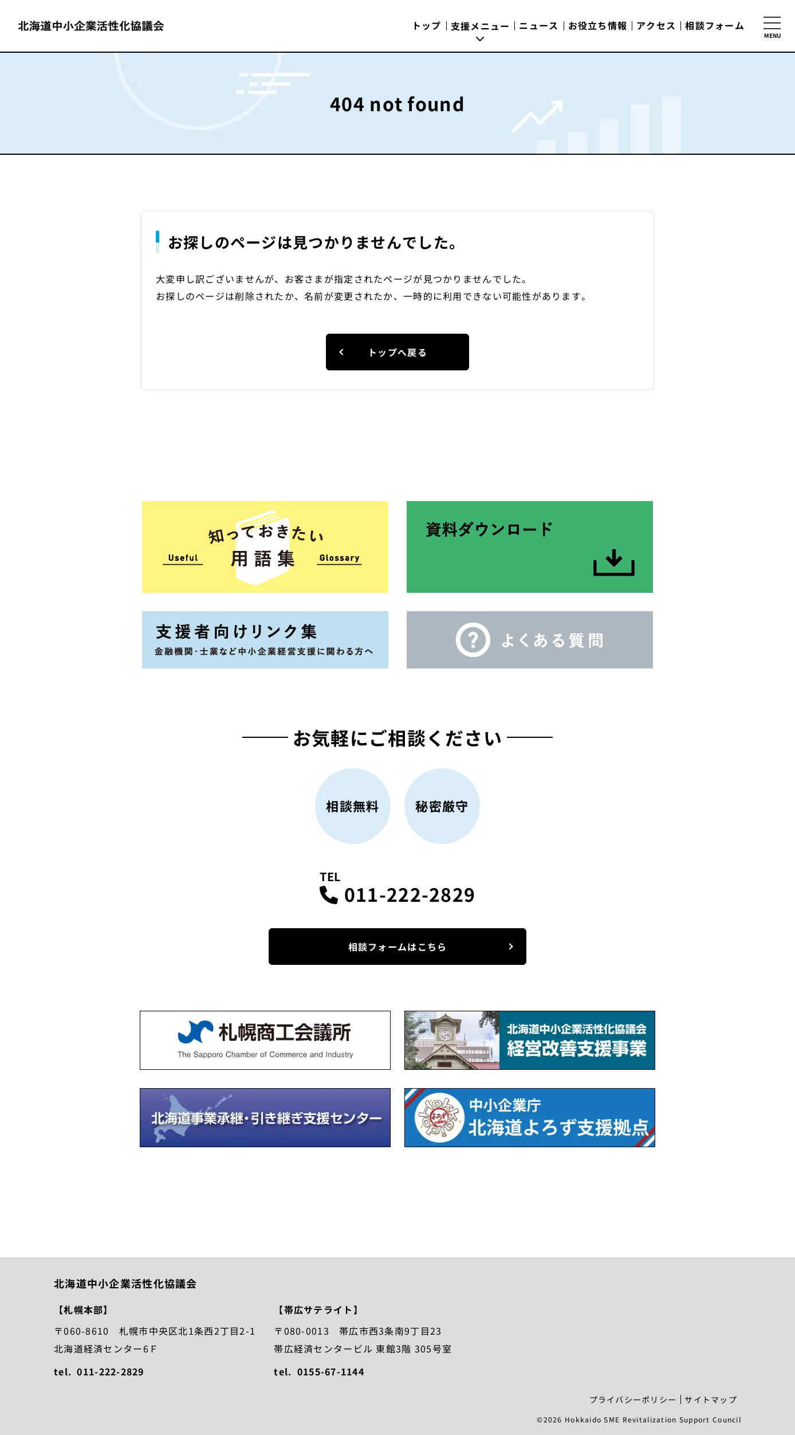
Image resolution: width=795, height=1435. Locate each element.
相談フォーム (715, 25)
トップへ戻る (397, 352)
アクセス (656, 25)
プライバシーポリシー (633, 1399)
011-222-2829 (409, 894)
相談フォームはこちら (397, 946)
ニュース (538, 25)
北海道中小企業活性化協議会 (91, 26)
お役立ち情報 (598, 25)
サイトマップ (710, 1399)
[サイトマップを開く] (772, 25)
